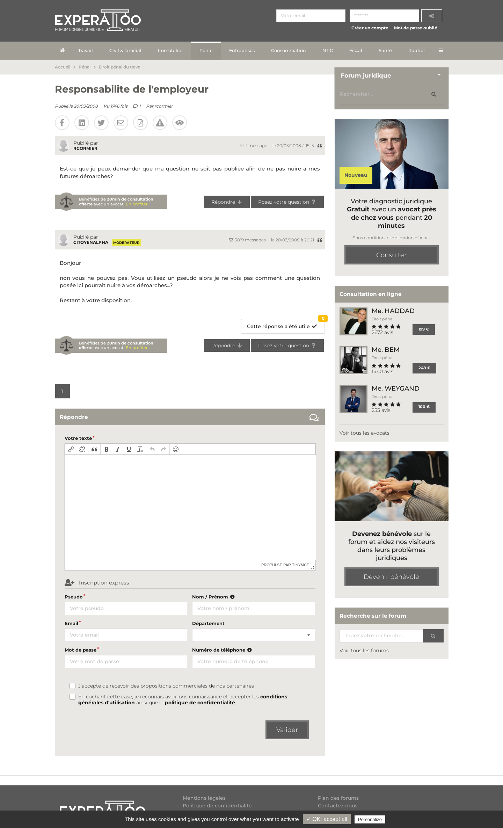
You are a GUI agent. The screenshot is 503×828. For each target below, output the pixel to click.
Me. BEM (386, 350)
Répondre (226, 202)
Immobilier (170, 50)
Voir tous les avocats (364, 433)
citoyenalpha (90, 242)
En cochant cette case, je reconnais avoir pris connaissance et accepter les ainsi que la (182, 700)
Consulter (391, 255)
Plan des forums (338, 798)
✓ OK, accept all (326, 819)
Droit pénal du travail (121, 67)
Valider (287, 730)
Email (71, 623)
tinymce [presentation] (300, 565)
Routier (416, 50)
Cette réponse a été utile (286, 324)
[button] (71, 449)
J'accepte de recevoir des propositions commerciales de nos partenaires (166, 686)
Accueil (62, 67)
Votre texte (78, 438)
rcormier (163, 106)
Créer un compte (369, 27)
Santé (385, 50)
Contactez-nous (337, 805)
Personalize (370, 819)
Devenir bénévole (391, 577)
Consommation (288, 50)
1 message (253, 145)
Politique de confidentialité (217, 805)
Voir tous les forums (364, 650)
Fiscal (355, 50)
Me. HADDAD (393, 311)
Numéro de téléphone (222, 650)
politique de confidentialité (200, 702)
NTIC (327, 50)
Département (208, 623)
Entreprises (242, 50)
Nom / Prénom (214, 597)
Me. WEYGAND (396, 388)
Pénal (206, 50)
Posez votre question (287, 202)
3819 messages (247, 239)
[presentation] (71, 449)
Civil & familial (125, 50)
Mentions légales (204, 798)
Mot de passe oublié (415, 27)
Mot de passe (80, 650)
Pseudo (74, 597)
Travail (85, 50)
